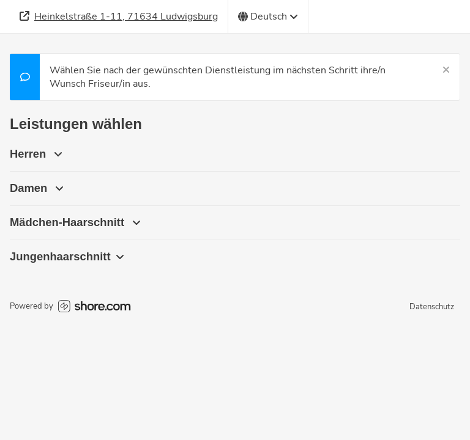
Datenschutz (431, 306)
